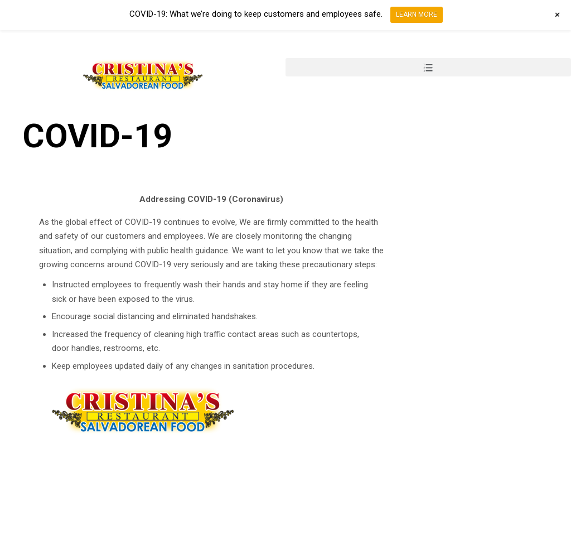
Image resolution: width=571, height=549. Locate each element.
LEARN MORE (416, 14)
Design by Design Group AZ (93, 541)
